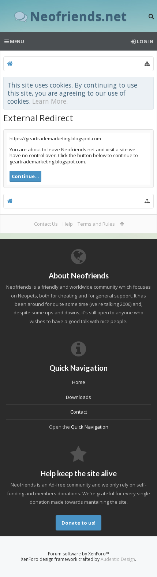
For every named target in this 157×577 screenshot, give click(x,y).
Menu (14, 41)
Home (78, 382)
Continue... (25, 176)
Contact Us (46, 224)
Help (68, 224)
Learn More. (50, 101)
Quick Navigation (89, 426)
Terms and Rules (96, 224)
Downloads (78, 397)
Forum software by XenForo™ (78, 554)
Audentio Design (118, 559)
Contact (78, 411)
